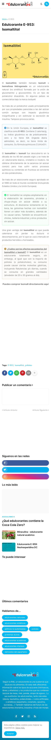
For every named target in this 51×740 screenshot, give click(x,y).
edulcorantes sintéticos (15, 623)
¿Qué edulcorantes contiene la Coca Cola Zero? (23, 522)
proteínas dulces (12, 634)
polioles (28, 365)
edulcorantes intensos (14, 646)
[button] (3, 4)
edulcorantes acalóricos (15, 640)
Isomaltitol (19, 365)
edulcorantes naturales (15, 617)
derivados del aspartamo (16, 652)
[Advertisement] (22, 433)
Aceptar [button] (10, 733)
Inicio (4, 19)
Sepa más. (20, 728)
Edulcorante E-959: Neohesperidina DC (27, 546)
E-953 (11, 19)
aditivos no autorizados (15, 629)
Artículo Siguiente (40, 410)
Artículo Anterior (10, 410)
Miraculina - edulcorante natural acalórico (30, 533)
